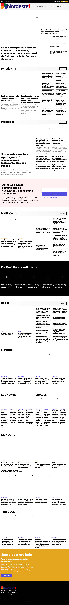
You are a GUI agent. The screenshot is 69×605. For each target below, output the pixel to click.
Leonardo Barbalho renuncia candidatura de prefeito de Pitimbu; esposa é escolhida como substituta (59, 252)
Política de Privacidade (52, 197)
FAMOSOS (4, 538)
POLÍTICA (20, 238)
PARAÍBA (3, 94)
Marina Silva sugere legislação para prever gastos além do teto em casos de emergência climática (43, 324)
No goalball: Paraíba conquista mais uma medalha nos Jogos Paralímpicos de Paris (54, 31)
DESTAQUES (4, 238)
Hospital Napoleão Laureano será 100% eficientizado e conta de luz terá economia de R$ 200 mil (48, 93)
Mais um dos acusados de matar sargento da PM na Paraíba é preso (43, 166)
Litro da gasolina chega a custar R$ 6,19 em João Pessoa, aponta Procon (63, 417)
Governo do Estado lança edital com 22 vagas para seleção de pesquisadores (58, 52)
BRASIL (3, 331)
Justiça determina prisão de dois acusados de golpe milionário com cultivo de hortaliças (62, 111)
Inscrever (54, 194)
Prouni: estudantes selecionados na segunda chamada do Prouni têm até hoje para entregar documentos (43, 339)
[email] (54, 190)
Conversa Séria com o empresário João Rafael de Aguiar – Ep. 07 (61, 286)
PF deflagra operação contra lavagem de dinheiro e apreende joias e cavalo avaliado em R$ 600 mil (58, 38)
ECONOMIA (12, 409)
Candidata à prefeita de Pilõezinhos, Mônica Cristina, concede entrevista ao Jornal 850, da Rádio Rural (8, 243)
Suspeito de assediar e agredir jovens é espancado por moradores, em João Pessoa (14, 160)
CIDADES (38, 409)
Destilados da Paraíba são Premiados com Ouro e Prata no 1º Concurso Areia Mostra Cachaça (48, 111)
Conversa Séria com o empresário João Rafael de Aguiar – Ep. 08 (48, 286)
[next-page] (67, 291)
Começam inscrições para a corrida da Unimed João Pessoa (48, 101)
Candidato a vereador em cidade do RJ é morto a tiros (43, 317)
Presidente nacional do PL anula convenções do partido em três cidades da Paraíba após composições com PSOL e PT (60, 230)
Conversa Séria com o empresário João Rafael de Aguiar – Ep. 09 (34, 286)
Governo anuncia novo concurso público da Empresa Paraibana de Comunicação (61, 93)
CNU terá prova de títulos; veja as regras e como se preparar (42, 501)
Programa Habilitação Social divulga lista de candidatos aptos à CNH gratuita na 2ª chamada (48, 76)
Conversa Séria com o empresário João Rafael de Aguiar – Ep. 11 (7, 286)
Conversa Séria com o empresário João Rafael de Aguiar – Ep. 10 (21, 286)
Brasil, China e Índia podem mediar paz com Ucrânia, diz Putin (9, 464)
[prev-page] (2, 291)
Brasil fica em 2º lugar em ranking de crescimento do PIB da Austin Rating (60, 325)
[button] (66, 6)
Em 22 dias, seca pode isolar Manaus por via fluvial (59, 319)
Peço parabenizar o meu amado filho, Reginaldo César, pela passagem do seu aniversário (9, 543)
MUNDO (3, 461)
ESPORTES (4, 376)
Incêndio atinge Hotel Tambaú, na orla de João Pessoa (10, 98)
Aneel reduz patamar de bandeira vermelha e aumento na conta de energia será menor (57, 45)
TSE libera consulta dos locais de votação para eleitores (42, 332)
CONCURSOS (4, 497)
